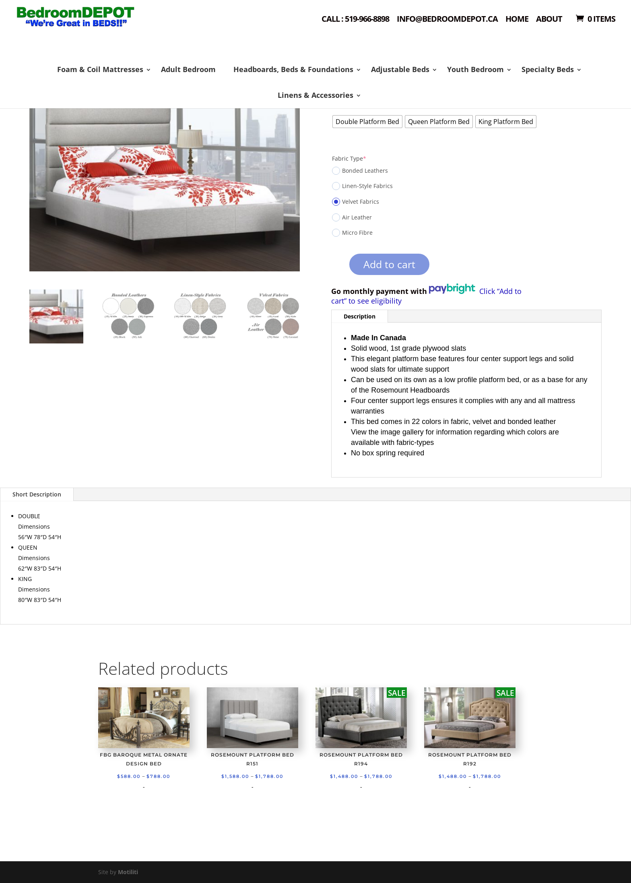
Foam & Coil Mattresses (100, 69)
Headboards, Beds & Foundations (293, 69)
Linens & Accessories (315, 95)
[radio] (367, 122)
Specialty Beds (548, 69)
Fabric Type (349, 158)
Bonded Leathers (360, 171)
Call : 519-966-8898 (355, 19)
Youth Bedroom (475, 69)
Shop (113, 28)
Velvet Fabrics (355, 202)
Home (516, 19)
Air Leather (352, 217)
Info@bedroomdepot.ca (447, 19)
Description (359, 316)
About (549, 19)
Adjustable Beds (400, 69)
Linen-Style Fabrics (362, 186)
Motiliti (128, 872)
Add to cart (389, 264)
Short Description (36, 494)
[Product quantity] (335, 267)
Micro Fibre (352, 233)
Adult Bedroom (188, 69)
